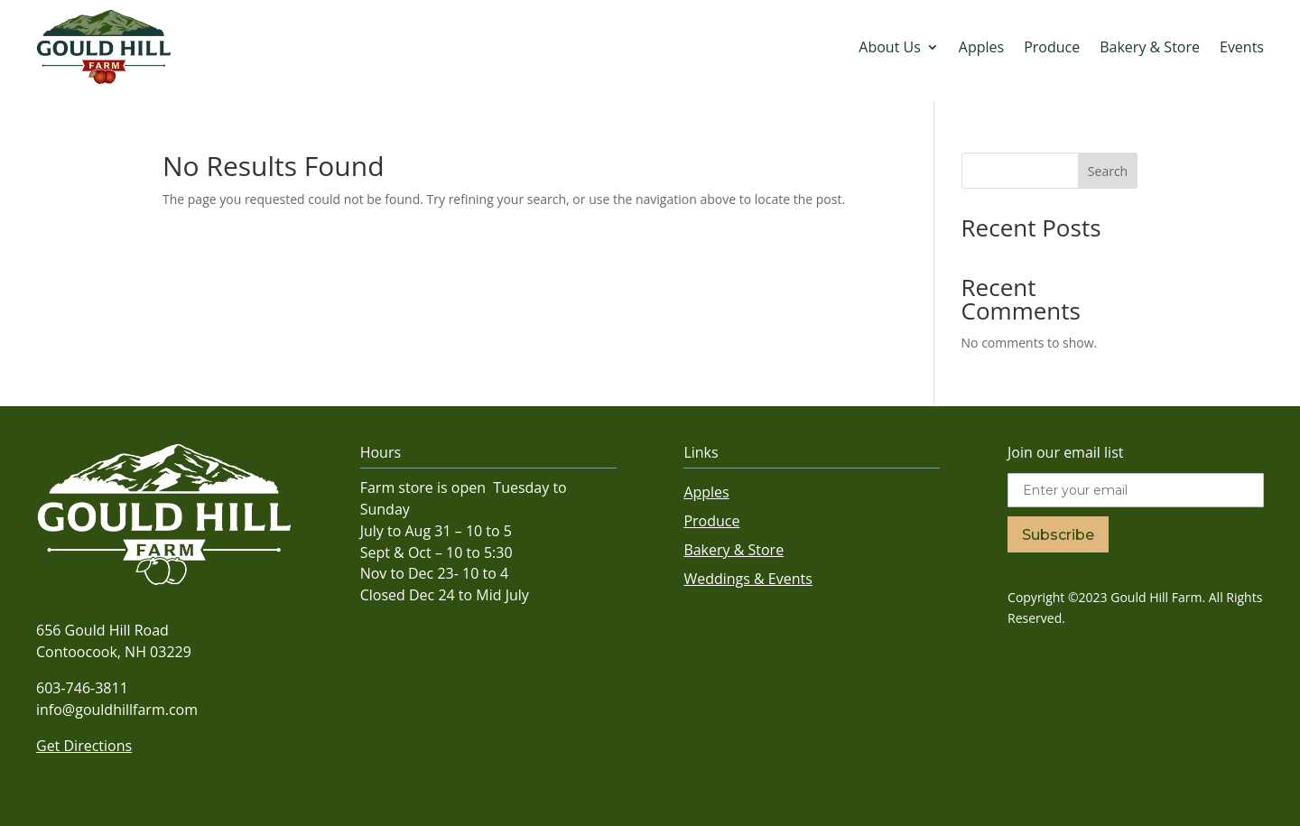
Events (1242, 47)
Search (1108, 171)
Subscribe (1058, 534)
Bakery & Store (1150, 47)
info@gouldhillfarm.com (117, 709)
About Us (890, 47)
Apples (981, 47)
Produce (1052, 47)
